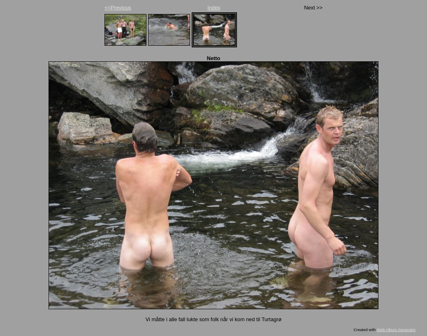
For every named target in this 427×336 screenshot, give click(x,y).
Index (213, 8)
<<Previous (117, 8)
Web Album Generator (396, 329)
